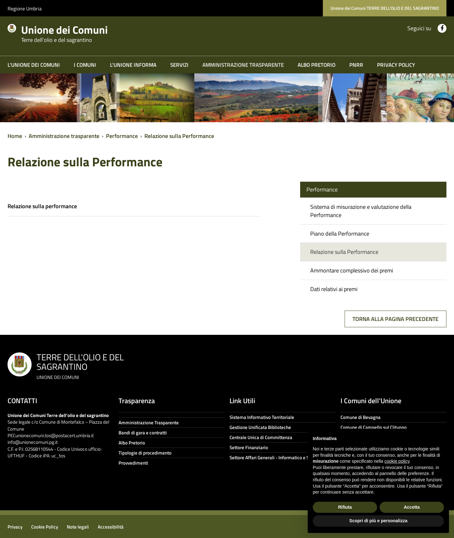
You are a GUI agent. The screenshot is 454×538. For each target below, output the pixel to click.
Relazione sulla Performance (179, 136)
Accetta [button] (412, 507)
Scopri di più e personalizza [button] (378, 520)
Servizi (179, 65)
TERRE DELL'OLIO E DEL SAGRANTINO (80, 365)
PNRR (356, 65)
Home (15, 136)
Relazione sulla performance (42, 206)
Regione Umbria (25, 8)
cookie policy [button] (396, 461)
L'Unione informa (133, 65)
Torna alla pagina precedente (395, 319)
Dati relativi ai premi (334, 289)
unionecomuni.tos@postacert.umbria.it (54, 435)
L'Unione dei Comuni (34, 65)
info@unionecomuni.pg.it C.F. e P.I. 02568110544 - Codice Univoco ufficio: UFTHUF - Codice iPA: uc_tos (55, 448)
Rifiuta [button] (345, 507)
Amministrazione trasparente (243, 65)
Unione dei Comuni (71, 32)
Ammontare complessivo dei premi (351, 270)
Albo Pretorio (316, 65)
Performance (122, 136)
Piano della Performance (339, 233)
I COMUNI (85, 65)
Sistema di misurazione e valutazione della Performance (360, 211)
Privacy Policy (396, 65)
